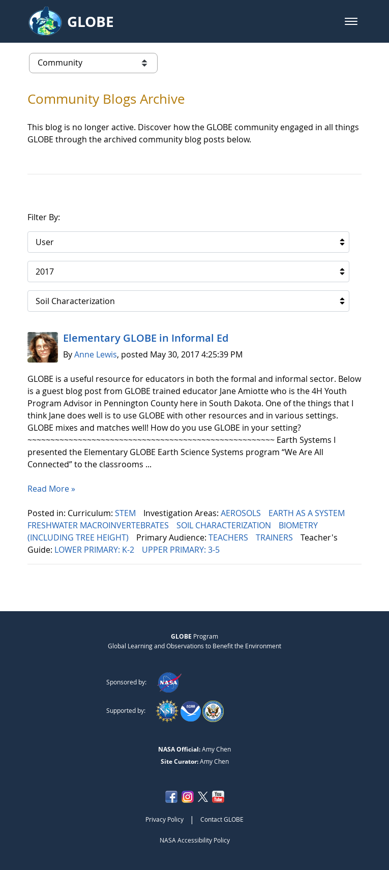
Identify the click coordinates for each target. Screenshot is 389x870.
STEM (126, 513)
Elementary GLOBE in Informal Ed (145, 338)
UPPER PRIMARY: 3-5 (182, 549)
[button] (351, 21)
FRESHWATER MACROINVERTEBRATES (99, 525)
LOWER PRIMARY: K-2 (95, 549)
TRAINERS (275, 537)
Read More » (51, 488)
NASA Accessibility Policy (195, 840)
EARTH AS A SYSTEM (307, 513)
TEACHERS (229, 537)
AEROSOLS (242, 513)
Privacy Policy (164, 819)
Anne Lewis (95, 354)
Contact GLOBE (222, 819)
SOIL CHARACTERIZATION (224, 525)
